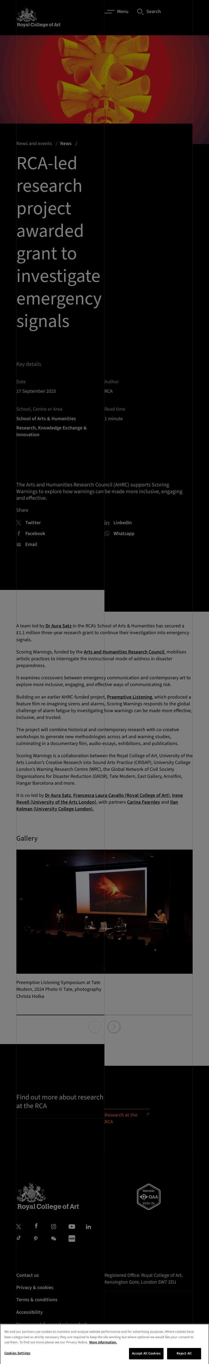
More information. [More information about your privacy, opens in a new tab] (103, 1348)
